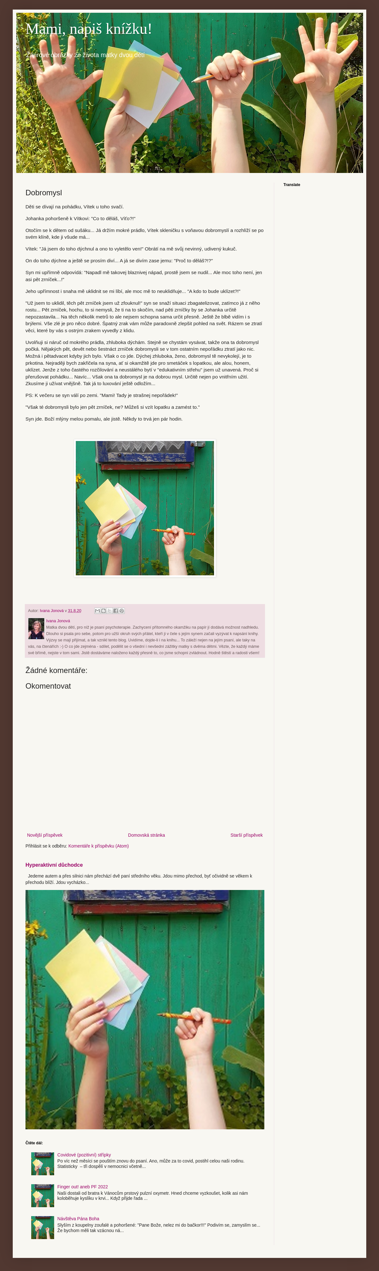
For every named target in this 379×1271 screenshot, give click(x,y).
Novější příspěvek (44, 835)
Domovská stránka (146, 835)
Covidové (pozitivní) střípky (84, 1154)
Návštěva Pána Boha (78, 1218)
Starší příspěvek (247, 835)
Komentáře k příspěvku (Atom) (98, 846)
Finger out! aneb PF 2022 (82, 1186)
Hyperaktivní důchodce (54, 865)
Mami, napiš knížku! (89, 28)
